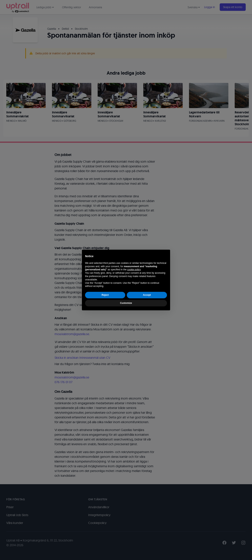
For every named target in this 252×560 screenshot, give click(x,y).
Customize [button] (126, 303)
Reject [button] (105, 295)
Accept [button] (147, 295)
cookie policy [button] (134, 269)
